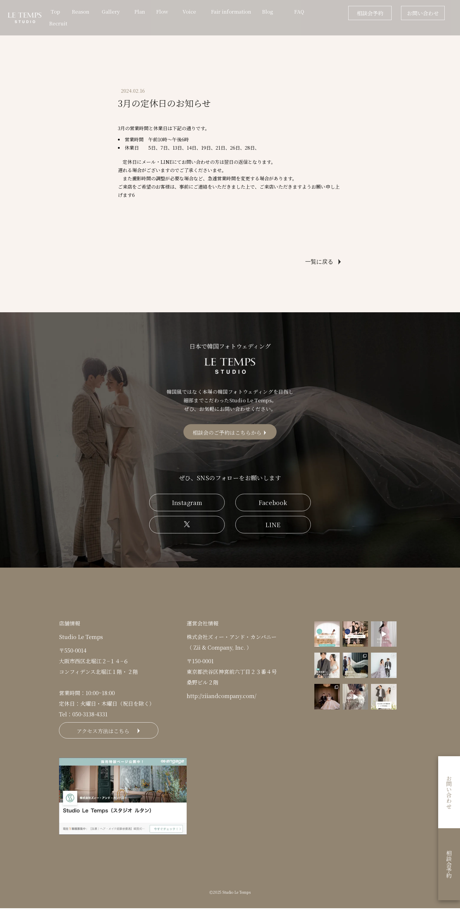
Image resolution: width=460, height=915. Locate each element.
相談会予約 (370, 13)
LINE (273, 529)
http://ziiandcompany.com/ (221, 700)
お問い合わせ (423, 13)
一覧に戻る (319, 261)
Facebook (273, 506)
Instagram (187, 506)
